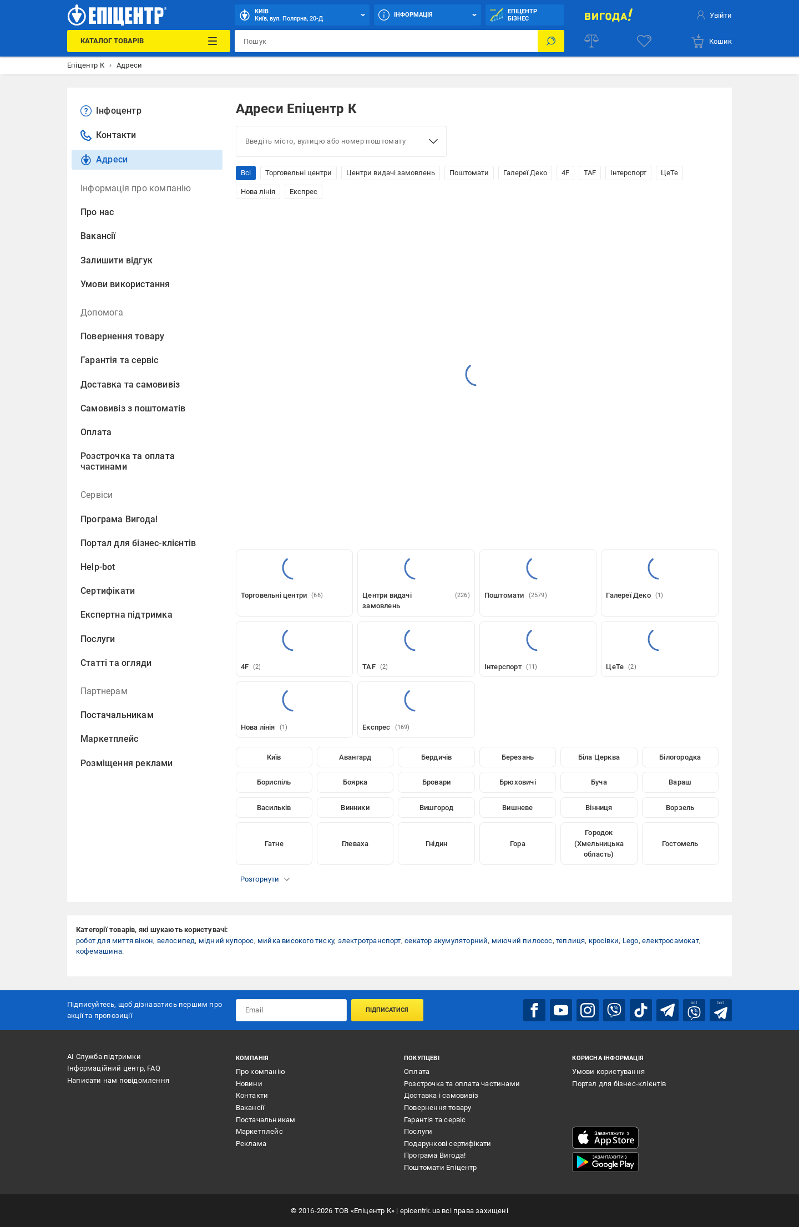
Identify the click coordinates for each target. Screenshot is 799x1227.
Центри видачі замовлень (390, 173)
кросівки (604, 940)
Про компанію (260, 1071)
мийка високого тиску (295, 940)
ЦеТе (669, 173)
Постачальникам (117, 715)
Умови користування (608, 1071)
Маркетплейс (109, 739)
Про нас (97, 212)
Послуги (97, 639)
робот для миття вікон (114, 940)
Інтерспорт (628, 173)
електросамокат (670, 940)
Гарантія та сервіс (119, 360)
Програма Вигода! (119, 519)
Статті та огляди (115, 663)
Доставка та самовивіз (130, 384)
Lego (631, 940)
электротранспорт (369, 940)
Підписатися (387, 1010)
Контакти (108, 135)
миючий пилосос (522, 940)
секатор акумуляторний (446, 940)
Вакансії (98, 236)
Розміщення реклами (126, 763)
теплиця (570, 940)
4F (565, 173)
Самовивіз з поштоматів (132, 408)
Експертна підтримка (126, 614)
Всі (246, 173)
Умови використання (125, 284)
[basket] (711, 41)
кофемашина (99, 951)
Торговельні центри (298, 173)
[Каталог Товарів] (148, 41)
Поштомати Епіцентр (440, 1167)
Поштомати (469, 173)
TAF (590, 173)
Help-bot (97, 567)
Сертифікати (107, 591)
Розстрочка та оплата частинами (127, 461)
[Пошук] (551, 41)
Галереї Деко (525, 173)
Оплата (96, 432)
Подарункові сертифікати (448, 1143)
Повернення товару (122, 336)
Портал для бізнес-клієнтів (138, 543)
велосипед (176, 940)
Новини (249, 1084)
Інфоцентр (110, 110)
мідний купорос (226, 940)
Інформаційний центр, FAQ (113, 1068)
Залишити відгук (116, 260)
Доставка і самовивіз (441, 1095)
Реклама (251, 1143)
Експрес (303, 191)
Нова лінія (258, 191)
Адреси (104, 159)
